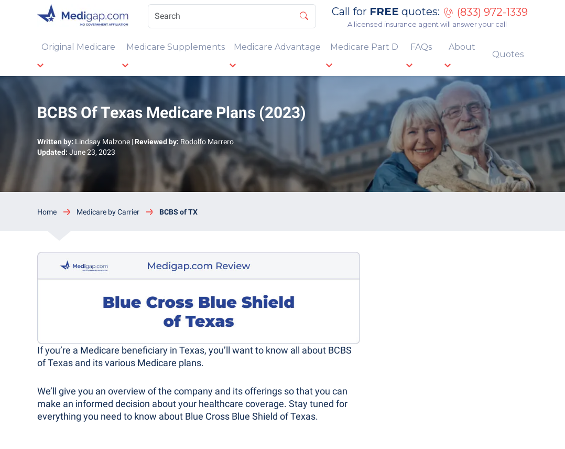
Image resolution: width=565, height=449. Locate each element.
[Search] (232, 16)
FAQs (421, 47)
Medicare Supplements (175, 47)
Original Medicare (78, 47)
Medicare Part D (364, 47)
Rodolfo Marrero (207, 141)
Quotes (508, 54)
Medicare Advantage (277, 47)
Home (47, 212)
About (462, 47)
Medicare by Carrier (108, 212)
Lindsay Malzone (102, 141)
